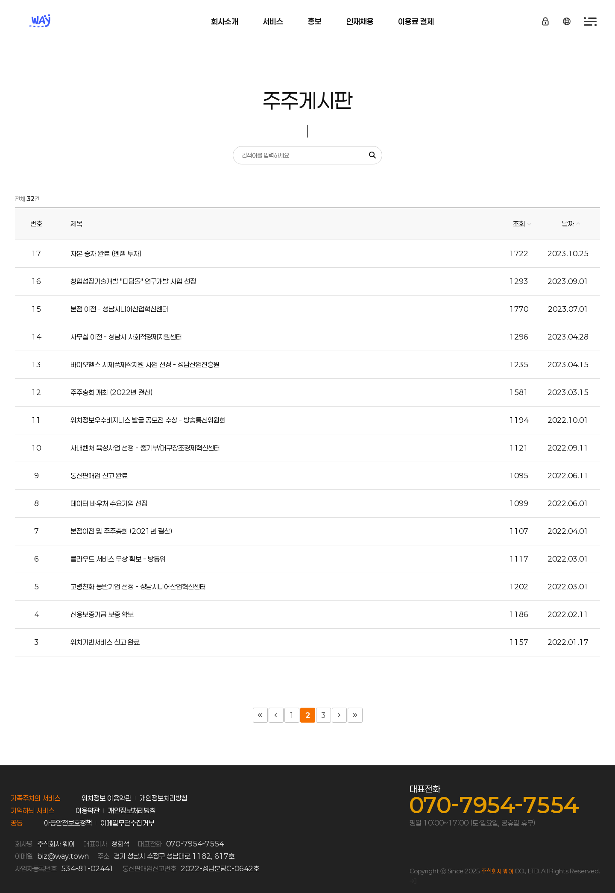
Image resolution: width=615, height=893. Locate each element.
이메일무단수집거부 (127, 823)
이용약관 (88, 810)
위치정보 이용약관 (106, 798)
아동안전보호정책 (68, 823)
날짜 (568, 224)
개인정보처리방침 (163, 798)
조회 (519, 224)
